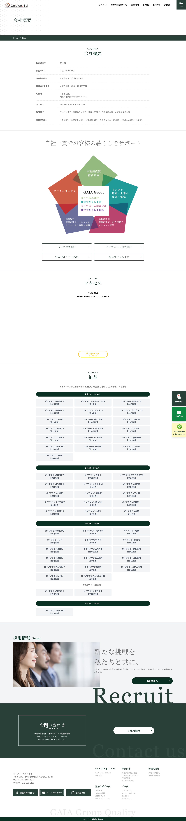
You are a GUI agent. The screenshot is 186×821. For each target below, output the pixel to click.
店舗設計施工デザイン (130, 775)
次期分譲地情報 (154, 775)
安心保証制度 (100, 793)
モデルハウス (127, 790)
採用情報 (125, 796)
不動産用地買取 (128, 780)
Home (15, 38)
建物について (100, 796)
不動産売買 (126, 778)
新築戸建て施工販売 (129, 773)
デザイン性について (102, 798)
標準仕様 (98, 790)
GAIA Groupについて (103, 773)
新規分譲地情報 (154, 773)
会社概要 (98, 775)
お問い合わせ (127, 798)
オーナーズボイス (128, 793)
